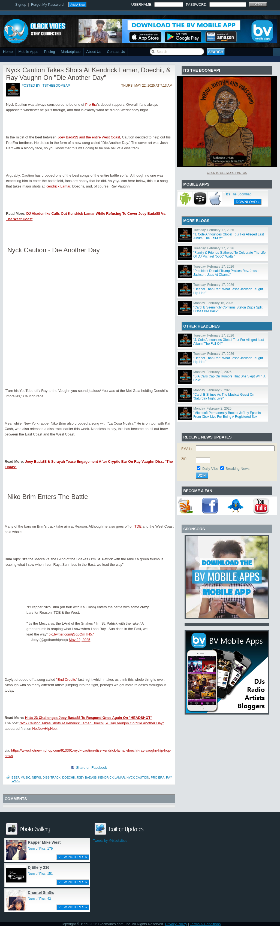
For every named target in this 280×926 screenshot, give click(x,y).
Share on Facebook (91, 767)
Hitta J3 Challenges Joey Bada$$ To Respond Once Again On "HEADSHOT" (88, 718)
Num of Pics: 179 (40, 849)
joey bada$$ (86, 777)
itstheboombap (56, 85)
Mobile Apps (28, 52)
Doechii (68, 777)
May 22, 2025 (80, 640)
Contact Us (116, 52)
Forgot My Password (47, 4)
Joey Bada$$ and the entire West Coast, (89, 137)
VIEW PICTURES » (72, 857)
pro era (157, 777)
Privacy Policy (176, 924)
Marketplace (71, 52)
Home (8, 52)
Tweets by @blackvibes (110, 841)
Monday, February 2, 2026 (212, 372)
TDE (137, 526)
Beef (15, 777)
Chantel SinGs (41, 892)
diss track (52, 777)
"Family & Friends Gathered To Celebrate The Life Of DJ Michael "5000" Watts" (229, 254)
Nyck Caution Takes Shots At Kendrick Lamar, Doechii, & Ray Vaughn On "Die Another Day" (91, 723)
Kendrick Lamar (58, 186)
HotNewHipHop (44, 729)
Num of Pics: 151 (40, 874)
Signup (20, 4)
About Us (93, 52)
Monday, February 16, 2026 (213, 303)
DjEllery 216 (38, 867)
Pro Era (91, 104)
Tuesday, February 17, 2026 (213, 230)
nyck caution (138, 777)
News (36, 777)
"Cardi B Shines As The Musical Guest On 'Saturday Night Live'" (223, 396)
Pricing (49, 52)
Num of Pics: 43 (39, 899)
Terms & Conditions (205, 924)
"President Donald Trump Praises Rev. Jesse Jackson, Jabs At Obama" (225, 273)
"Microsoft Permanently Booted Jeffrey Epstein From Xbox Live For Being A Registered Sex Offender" (227, 416)
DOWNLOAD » (248, 202)
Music (25, 777)
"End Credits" (66, 679)
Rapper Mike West (44, 842)
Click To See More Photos (227, 172)
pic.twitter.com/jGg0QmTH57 (71, 634)
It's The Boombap (238, 194)
